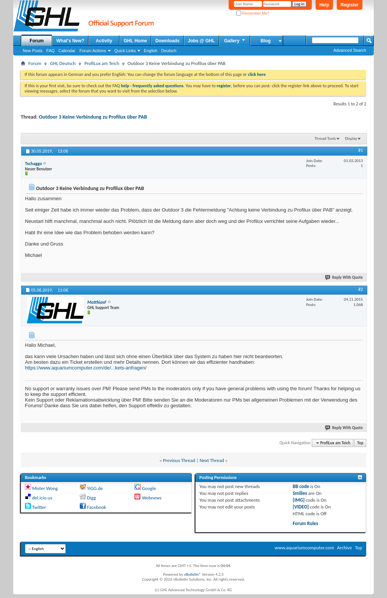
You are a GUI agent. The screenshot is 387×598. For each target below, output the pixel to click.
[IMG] (299, 500)
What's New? (70, 40)
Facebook (96, 507)
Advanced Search (349, 50)
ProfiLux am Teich (101, 63)
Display (351, 138)
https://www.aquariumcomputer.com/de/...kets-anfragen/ (86, 368)
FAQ (50, 50)
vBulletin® (192, 574)
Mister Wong (45, 488)
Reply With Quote (344, 277)
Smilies (300, 493)
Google (149, 488)
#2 (360, 289)
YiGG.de (95, 488)
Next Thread (212, 460)
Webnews (151, 498)
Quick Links (125, 50)
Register (350, 5)
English (150, 50)
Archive (344, 547)
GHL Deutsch (63, 63)
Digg (91, 498)
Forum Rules (305, 523)
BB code (301, 486)
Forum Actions (92, 50)
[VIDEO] (301, 507)
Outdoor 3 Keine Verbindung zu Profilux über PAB (93, 117)
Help (324, 5)
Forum (36, 40)
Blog (265, 40)
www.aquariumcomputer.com (304, 547)
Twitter (39, 507)
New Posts (33, 50)
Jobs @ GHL (201, 40)
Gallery (235, 40)
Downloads (167, 40)
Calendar (67, 50)
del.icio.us (42, 498)
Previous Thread (179, 460)
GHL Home (135, 40)
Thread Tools (325, 138)
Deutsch (168, 50)
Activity (104, 40)
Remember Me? (252, 13)
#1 (360, 150)
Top (360, 442)
